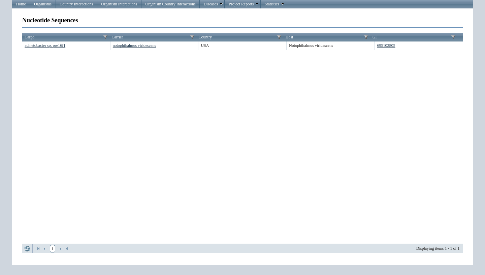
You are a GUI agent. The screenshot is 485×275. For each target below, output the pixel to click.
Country (205, 37)
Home (21, 4)
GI (375, 37)
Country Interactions (76, 4)
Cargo (29, 37)
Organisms (43, 4)
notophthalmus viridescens (134, 45)
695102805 (386, 45)
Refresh (27, 248)
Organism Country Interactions (170, 4)
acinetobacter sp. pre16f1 (45, 45)
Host (289, 37)
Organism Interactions (119, 4)
